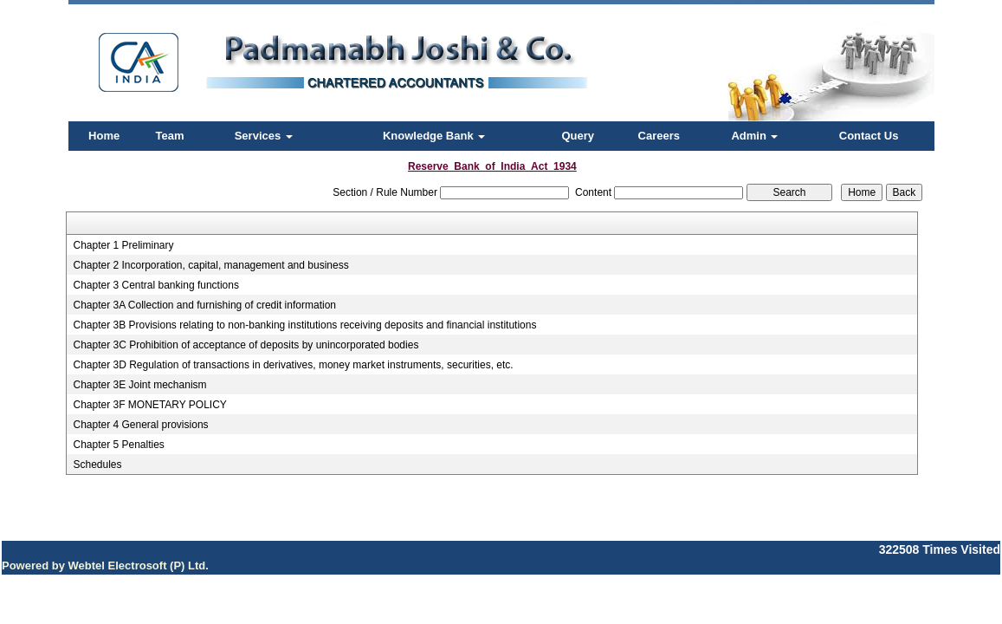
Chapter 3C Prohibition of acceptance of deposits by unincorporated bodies (245, 345)
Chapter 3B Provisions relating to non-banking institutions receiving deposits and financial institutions (304, 325)
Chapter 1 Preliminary (123, 245)
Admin (754, 135)
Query (577, 135)
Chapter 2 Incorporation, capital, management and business (210, 265)
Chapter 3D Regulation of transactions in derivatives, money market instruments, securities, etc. (293, 365)
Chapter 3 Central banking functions (155, 285)
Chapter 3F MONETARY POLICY (149, 405)
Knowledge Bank (434, 135)
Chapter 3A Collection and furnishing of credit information (204, 305)
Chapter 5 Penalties (118, 445)
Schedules (97, 464)
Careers (659, 135)
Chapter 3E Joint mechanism (139, 385)
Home (104, 135)
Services (264, 135)
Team (170, 135)
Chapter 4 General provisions (140, 425)
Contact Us (869, 135)
